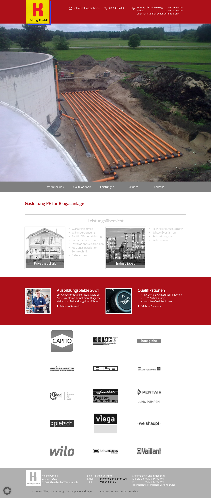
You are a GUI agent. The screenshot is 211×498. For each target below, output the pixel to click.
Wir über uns (55, 187)
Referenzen (79, 255)
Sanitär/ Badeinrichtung (87, 236)
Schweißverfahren (164, 232)
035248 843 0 (108, 481)
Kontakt (159, 187)
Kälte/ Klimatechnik (84, 240)
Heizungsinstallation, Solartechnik (85, 249)
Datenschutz (132, 491)
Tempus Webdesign (80, 491)
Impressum (117, 491)
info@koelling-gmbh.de (113, 478)
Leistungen (107, 187)
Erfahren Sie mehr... (71, 306)
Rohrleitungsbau (163, 236)
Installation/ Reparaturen (88, 244)
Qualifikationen (81, 187)
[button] (7, 491)
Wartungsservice (82, 229)
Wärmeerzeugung (83, 232)
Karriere (133, 187)
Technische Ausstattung (167, 229)
